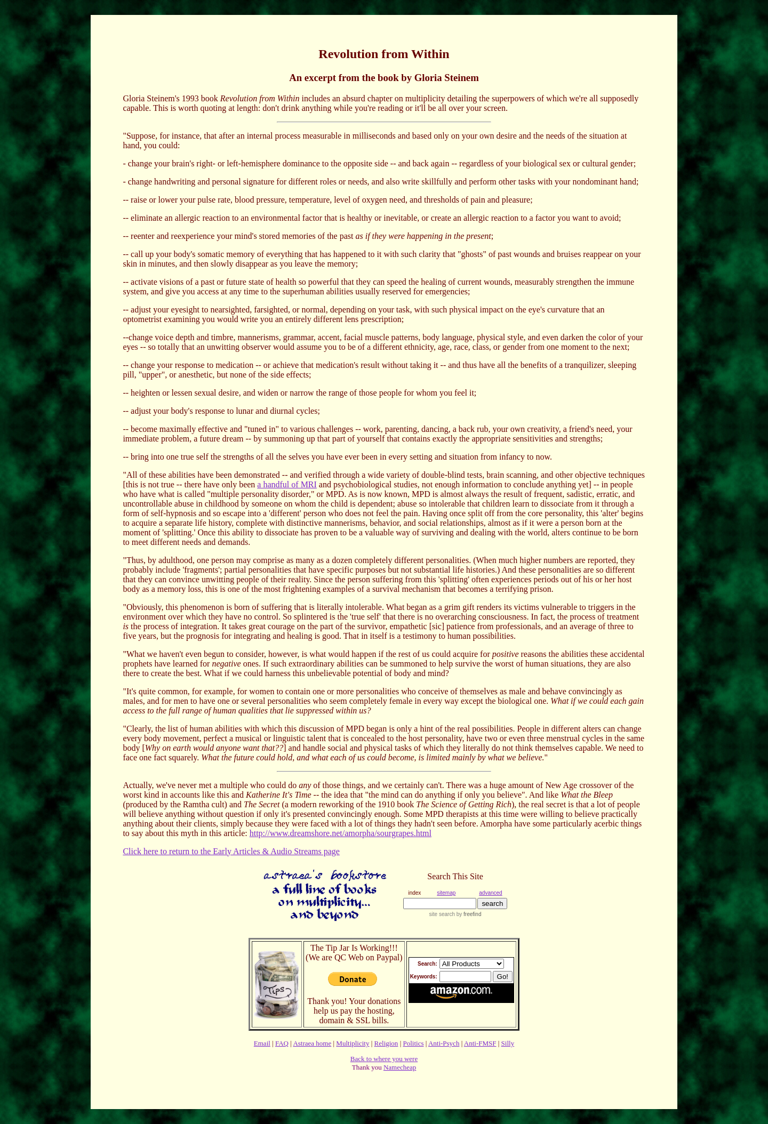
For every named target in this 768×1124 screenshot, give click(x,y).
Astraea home (312, 1043)
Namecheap (399, 1067)
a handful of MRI (287, 484)
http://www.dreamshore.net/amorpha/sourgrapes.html (340, 833)
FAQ (282, 1043)
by (468, 914)
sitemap (446, 893)
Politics (413, 1043)
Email (262, 1043)
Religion (386, 1043)
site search (442, 914)
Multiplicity (352, 1043)
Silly (508, 1043)
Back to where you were (384, 1059)
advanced (490, 893)
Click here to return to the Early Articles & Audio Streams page (231, 851)
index (414, 893)
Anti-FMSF (480, 1043)
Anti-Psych (444, 1043)
